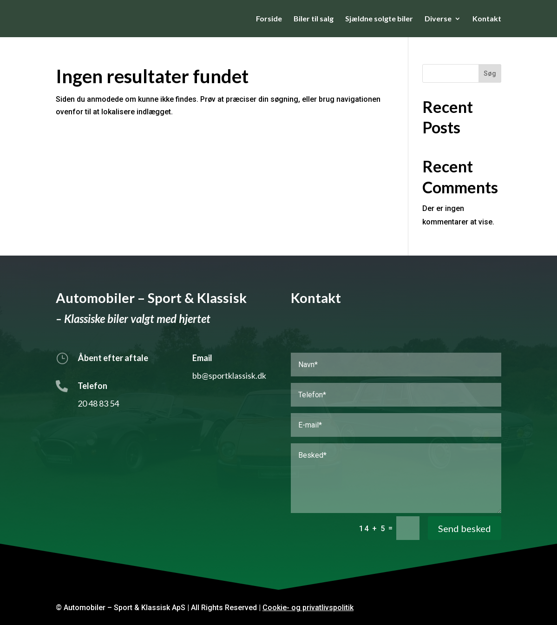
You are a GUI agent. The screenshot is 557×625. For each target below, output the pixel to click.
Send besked (464, 528)
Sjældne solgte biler (379, 19)
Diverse (438, 19)
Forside (269, 19)
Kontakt (486, 19)
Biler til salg (314, 19)
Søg (490, 73)
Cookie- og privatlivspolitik (308, 607)
